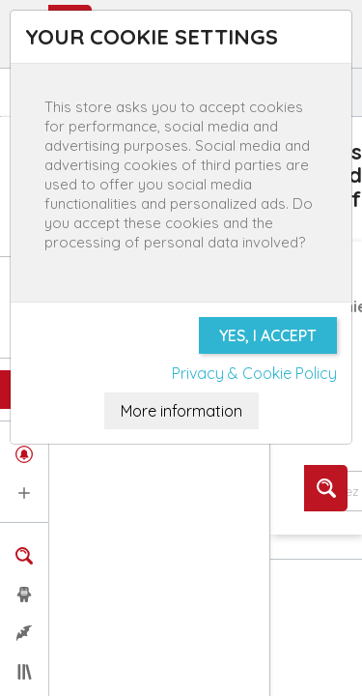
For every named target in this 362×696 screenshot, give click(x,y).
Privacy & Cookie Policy (254, 373)
